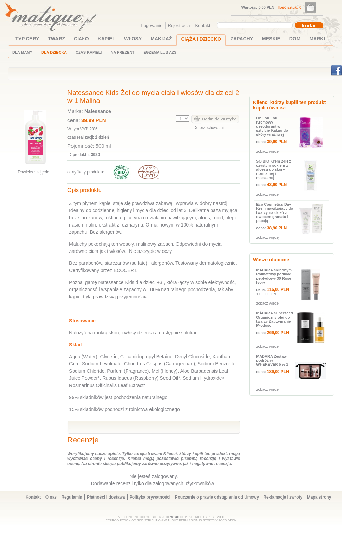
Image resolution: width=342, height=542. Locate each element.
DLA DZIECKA (54, 52)
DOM (295, 38)
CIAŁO (81, 38)
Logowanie (152, 25)
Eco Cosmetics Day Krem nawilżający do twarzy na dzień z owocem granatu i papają (274, 212)
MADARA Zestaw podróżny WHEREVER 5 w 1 (272, 360)
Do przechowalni (208, 127)
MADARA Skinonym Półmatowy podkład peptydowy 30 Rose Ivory (274, 276)
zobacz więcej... (269, 151)
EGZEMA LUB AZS (159, 52)
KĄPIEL (106, 38)
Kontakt (202, 25)
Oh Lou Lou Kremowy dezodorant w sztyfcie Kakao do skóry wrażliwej (272, 126)
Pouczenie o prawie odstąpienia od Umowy (217, 497)
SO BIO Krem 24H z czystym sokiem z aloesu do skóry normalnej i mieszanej (273, 169)
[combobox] (255, 25)
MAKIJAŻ (161, 38)
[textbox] (253, 25)
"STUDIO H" (178, 517)
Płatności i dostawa (106, 497)
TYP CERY (27, 38)
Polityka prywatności (150, 497)
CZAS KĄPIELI (89, 52)
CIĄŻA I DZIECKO (201, 39)
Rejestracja (179, 25)
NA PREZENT (122, 52)
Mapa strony (319, 497)
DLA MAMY (22, 52)
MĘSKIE (271, 38)
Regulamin (71, 497)
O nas (51, 497)
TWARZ (56, 38)
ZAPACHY (241, 38)
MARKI (317, 38)
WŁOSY (133, 38)
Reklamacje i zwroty (282, 497)
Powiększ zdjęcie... (35, 172)
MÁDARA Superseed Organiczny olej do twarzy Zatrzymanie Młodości (274, 319)
